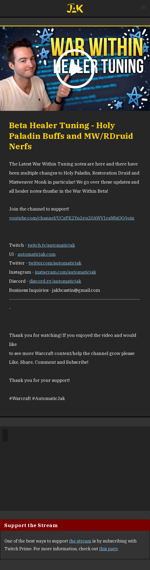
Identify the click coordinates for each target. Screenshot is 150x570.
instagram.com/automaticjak (65, 272)
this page (108, 548)
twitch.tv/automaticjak (51, 245)
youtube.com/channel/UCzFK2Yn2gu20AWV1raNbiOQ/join (71, 218)
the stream (80, 541)
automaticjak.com (37, 254)
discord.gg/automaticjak (55, 281)
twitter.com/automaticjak (54, 263)
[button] (143, 8)
